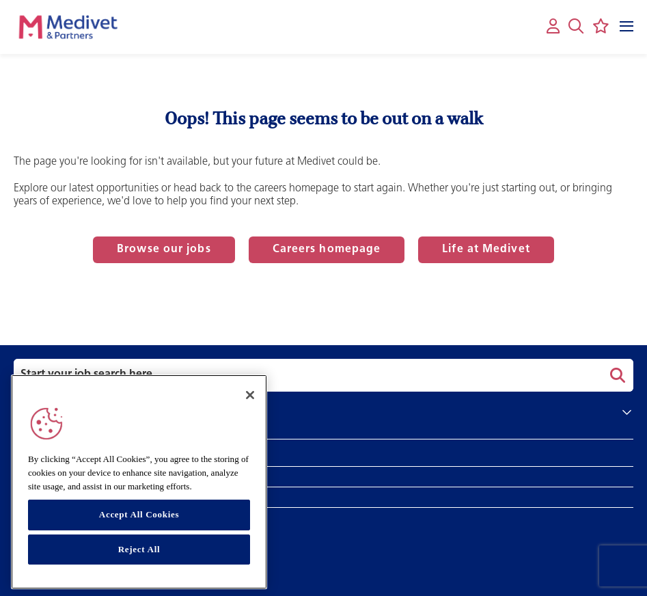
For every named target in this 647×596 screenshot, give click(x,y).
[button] (575, 25)
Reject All (139, 549)
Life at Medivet (486, 249)
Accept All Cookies (139, 514)
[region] (139, 482)
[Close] (250, 395)
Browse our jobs (164, 249)
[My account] (553, 27)
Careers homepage (327, 249)
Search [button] (615, 375)
